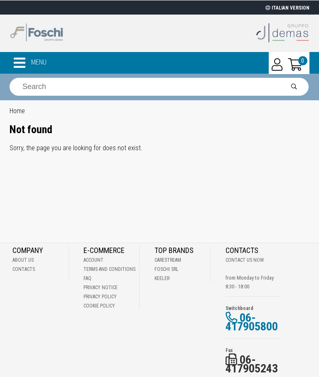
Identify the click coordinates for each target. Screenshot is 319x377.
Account (93, 260)
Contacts (23, 269)
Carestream (168, 260)
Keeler (162, 278)
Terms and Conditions (109, 269)
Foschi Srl (167, 269)
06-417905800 (252, 322)
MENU (30, 62)
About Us (23, 260)
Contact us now (245, 260)
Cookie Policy (99, 306)
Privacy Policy (100, 297)
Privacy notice (100, 287)
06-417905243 (252, 364)
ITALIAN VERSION (287, 8)
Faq (87, 278)
